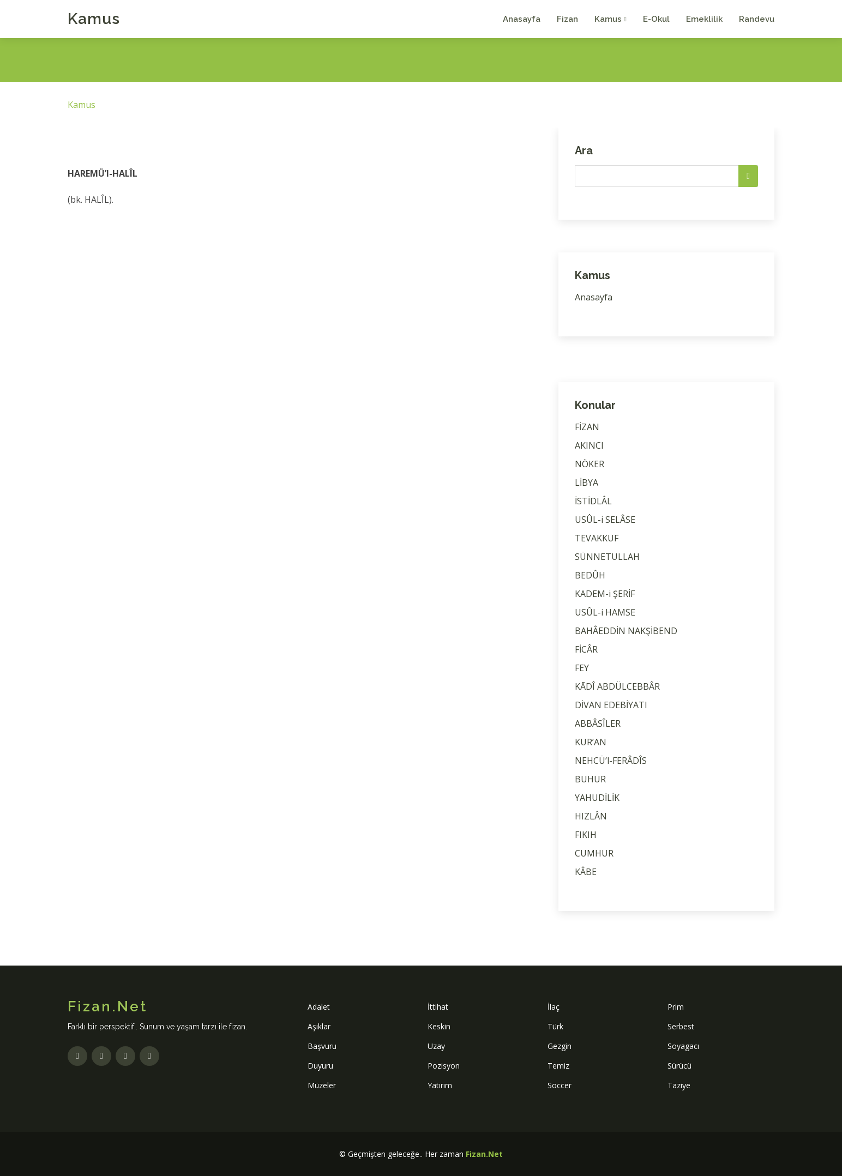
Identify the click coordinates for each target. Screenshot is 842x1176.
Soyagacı (683, 1046)
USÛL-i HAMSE (605, 612)
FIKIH (586, 835)
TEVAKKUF (596, 538)
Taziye (678, 1085)
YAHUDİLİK (597, 798)
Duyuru (320, 1065)
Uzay (436, 1046)
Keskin (439, 1026)
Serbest (680, 1026)
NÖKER (589, 464)
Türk (555, 1026)
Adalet (319, 1007)
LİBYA (586, 483)
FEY (582, 668)
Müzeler (322, 1085)
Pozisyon (444, 1065)
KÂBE (586, 872)
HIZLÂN (591, 816)
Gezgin (560, 1046)
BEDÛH (590, 575)
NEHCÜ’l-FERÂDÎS (611, 761)
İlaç (554, 1007)
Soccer (560, 1085)
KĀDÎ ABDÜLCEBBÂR (617, 686)
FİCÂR (586, 649)
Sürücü (679, 1065)
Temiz (558, 1065)
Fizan (567, 19)
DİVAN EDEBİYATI (611, 705)
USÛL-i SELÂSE (605, 520)
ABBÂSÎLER (598, 723)
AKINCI (589, 445)
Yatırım (440, 1085)
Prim (675, 1007)
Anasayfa (521, 19)
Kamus (94, 19)
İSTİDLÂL (593, 501)
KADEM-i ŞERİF (605, 594)
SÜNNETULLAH (607, 557)
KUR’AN (590, 742)
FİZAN (587, 427)
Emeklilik (704, 19)
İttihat (438, 1007)
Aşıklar (319, 1026)
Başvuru (322, 1046)
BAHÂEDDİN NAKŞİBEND (626, 631)
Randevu (756, 19)
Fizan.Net (484, 1154)
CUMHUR (594, 853)
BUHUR (590, 779)
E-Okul (656, 19)
